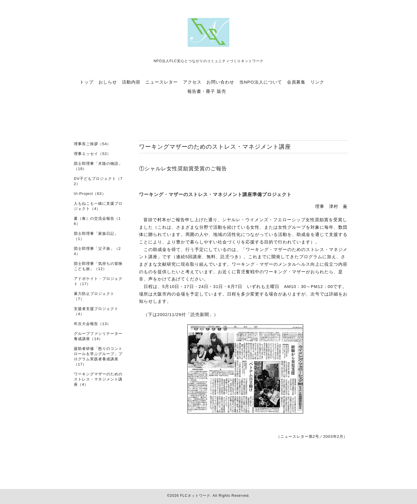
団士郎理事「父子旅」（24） (97, 251)
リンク (317, 82)
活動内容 (131, 82)
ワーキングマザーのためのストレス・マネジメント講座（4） (98, 379)
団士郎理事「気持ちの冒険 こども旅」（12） (98, 266)
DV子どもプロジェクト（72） (98, 181)
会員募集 (296, 82)
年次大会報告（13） (92, 324)
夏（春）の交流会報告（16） (97, 221)
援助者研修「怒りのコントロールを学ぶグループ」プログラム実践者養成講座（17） (98, 356)
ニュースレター (161, 82)
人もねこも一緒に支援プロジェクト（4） (98, 206)
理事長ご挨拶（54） (92, 144)
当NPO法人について (260, 82)
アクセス (192, 82)
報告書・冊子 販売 (206, 91)
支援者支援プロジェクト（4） (96, 311)
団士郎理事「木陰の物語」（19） (98, 166)
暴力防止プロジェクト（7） (94, 296)
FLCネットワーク (195, 496)
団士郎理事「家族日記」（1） (96, 236)
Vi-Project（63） (90, 193)
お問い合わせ (220, 82)
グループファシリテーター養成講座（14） (98, 336)
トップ (87, 82)
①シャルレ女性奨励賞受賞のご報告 (183, 168)
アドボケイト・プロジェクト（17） (98, 281)
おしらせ (107, 82)
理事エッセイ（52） (92, 154)
